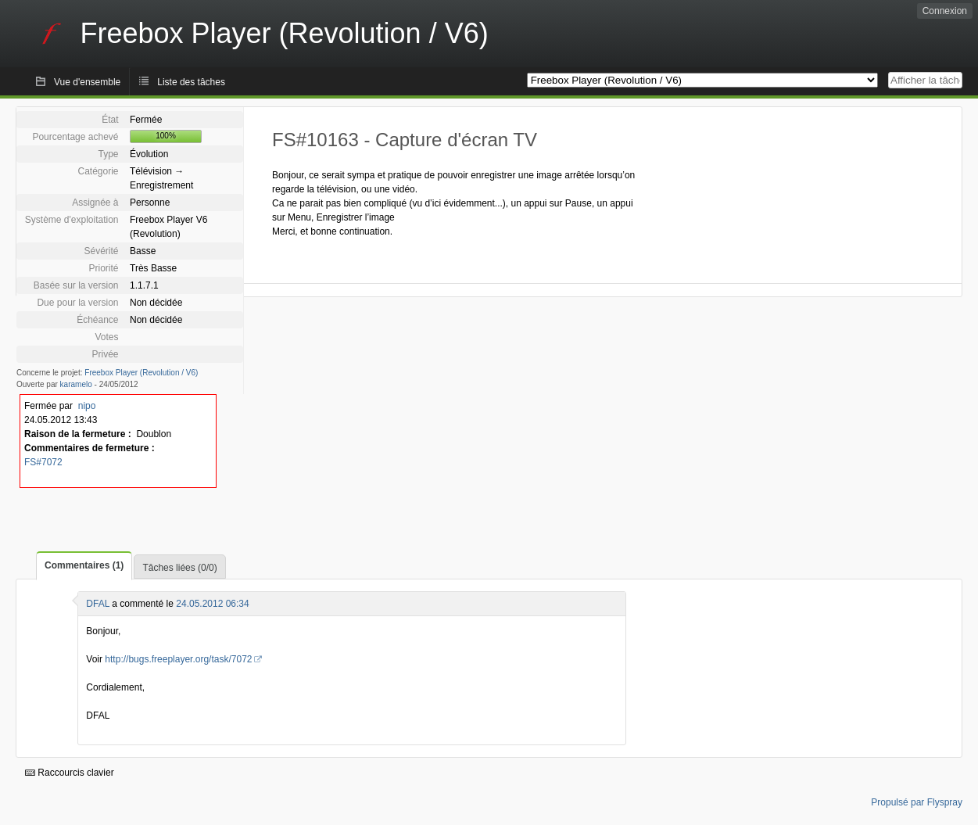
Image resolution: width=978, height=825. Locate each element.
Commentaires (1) (84, 565)
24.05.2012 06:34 (212, 603)
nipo (87, 405)
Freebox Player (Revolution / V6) (141, 372)
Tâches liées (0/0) (179, 567)
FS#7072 (43, 462)
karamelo (76, 384)
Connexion (944, 10)
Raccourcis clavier (69, 772)
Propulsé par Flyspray (916, 802)
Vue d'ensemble (87, 82)
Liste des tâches (191, 82)
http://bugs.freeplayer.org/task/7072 (178, 659)
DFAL (97, 603)
